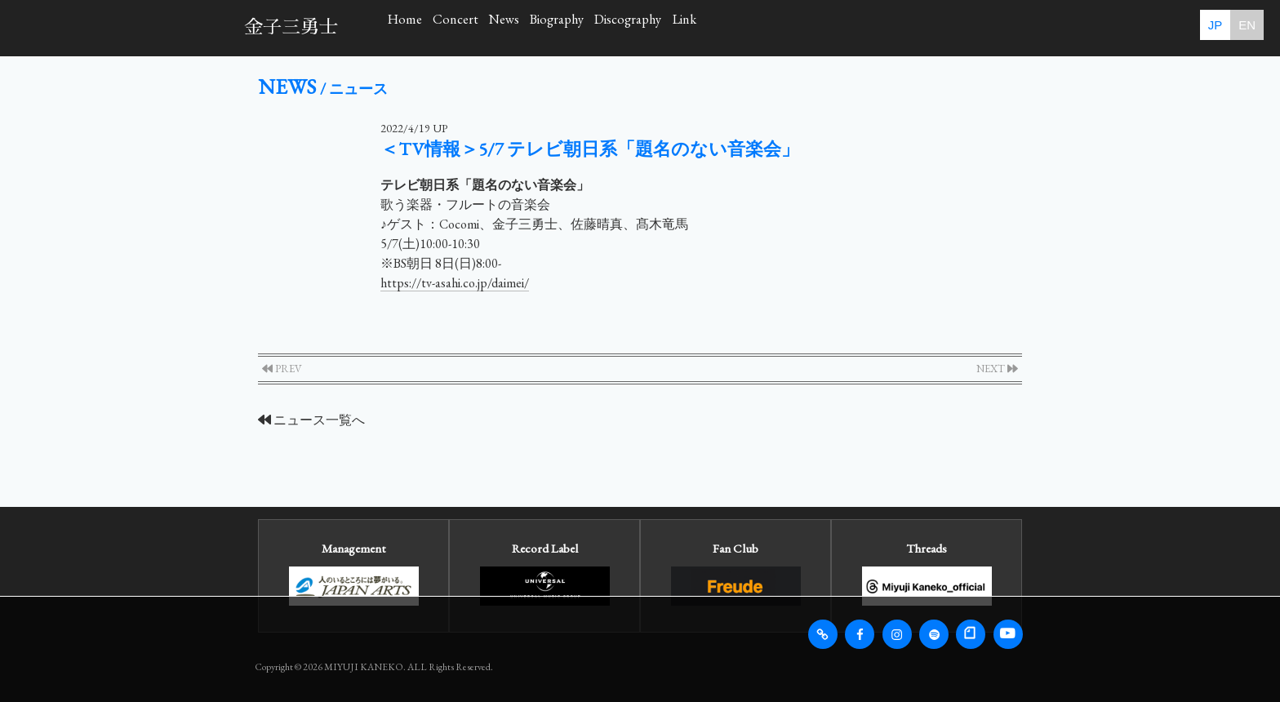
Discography (826, 27)
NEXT (997, 368)
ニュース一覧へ (311, 420)
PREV (282, 368)
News (611, 27)
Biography (709, 27)
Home (426, 27)
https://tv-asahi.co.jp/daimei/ (454, 282)
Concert (519, 27)
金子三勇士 (291, 27)
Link (929, 27)
